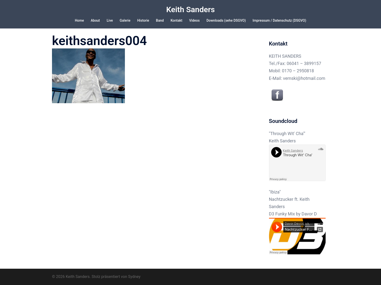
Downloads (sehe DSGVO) (226, 20)
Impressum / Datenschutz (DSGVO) (279, 20)
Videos (194, 20)
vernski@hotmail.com (304, 78)
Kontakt (176, 20)
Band (160, 20)
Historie (143, 20)
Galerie (125, 20)
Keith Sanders (190, 9)
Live (110, 20)
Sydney (134, 276)
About (95, 20)
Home (79, 20)
